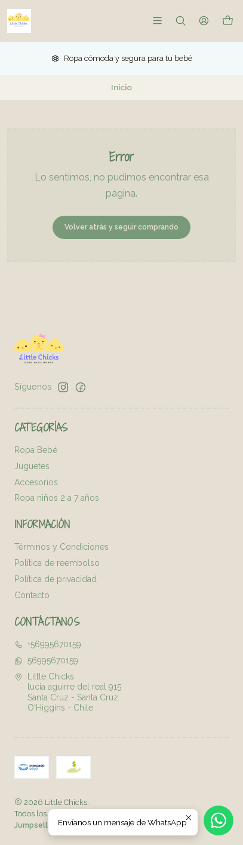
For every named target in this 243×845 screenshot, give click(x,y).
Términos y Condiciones (61, 547)
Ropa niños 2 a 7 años (56, 498)
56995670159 (46, 660)
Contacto (32, 595)
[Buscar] (181, 20)
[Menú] (157, 20)
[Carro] (228, 20)
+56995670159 (47, 644)
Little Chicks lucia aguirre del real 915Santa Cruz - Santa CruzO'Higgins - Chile (67, 692)
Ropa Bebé (35, 450)
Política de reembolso (57, 563)
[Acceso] (204, 20)
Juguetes (32, 466)
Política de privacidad (55, 579)
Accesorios (36, 482)
